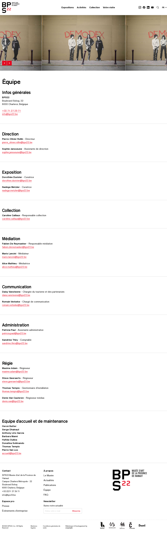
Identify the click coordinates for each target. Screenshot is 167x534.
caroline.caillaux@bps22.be (16, 218)
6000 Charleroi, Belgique (13, 487)
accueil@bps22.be (11, 453)
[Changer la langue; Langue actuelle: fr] (164, 7)
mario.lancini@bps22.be (14, 256)
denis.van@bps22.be (12, 401)
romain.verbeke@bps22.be (15, 305)
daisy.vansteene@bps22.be (16, 295)
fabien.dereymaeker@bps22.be (18, 246)
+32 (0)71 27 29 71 (11, 491)
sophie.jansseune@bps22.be (16, 152)
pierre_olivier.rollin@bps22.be (17, 142)
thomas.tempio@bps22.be (15, 391)
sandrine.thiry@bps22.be (15, 343)
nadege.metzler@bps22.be (16, 190)
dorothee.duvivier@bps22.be (17, 180)
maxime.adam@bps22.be (15, 371)
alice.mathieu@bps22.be (14, 266)
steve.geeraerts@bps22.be (16, 381)
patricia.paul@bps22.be (14, 333)
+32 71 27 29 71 (11, 110)
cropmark (69, 528)
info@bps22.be (10, 114)
